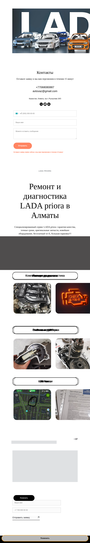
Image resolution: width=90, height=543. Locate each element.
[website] (48, 104)
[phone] (36, 510)
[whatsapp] (45, 104)
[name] (36, 502)
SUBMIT (26, 518)
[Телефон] (41, 104)
